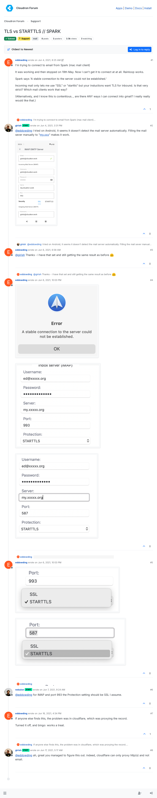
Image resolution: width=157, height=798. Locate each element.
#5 (151, 562)
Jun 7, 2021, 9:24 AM (54, 689)
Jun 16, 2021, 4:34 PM (49, 713)
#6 (151, 689)
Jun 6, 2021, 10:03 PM (49, 280)
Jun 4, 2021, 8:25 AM (49, 60)
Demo (129, 8)
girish (18, 125)
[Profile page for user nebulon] (8, 692)
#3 (151, 249)
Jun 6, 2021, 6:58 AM (49, 249)
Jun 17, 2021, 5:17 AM (51, 750)
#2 (151, 125)
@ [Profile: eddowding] (23, 130)
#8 (151, 750)
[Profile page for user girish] (8, 128)
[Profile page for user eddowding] (8, 62)
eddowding (21, 60)
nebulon (19, 689)
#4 (151, 280)
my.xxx (44, 134)
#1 (152, 60)
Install (148, 8)
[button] (4, 793)
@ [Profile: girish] (20, 255)
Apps (119, 8)
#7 (151, 713)
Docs (138, 8)
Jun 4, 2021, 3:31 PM (51, 125)
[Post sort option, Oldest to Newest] (20, 49)
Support (24, 38)
